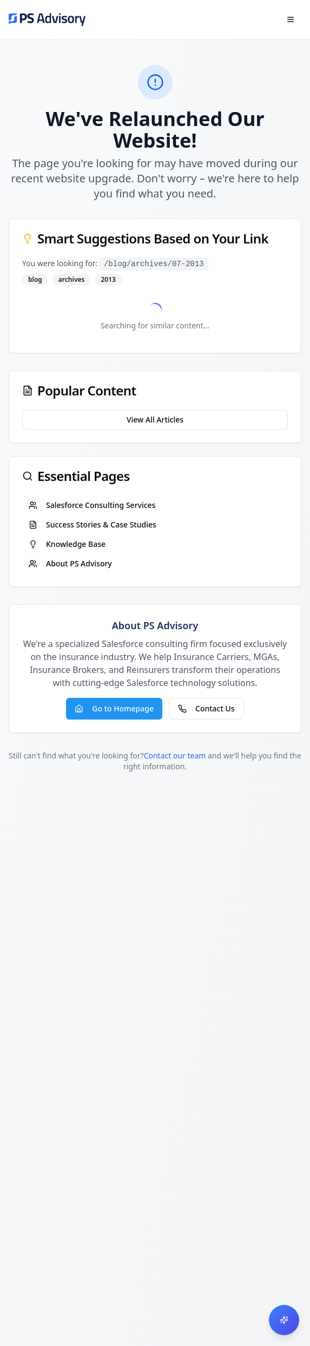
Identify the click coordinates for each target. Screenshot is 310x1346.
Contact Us (206, 708)
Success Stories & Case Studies (92, 524)
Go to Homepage (114, 708)
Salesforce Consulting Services (92, 505)
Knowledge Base (67, 544)
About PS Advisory (70, 563)
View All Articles (155, 419)
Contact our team (175, 755)
